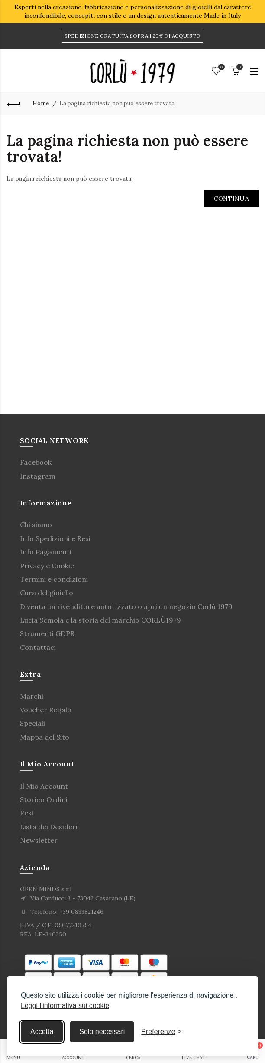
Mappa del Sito (44, 737)
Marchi (31, 696)
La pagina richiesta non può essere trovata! (117, 103)
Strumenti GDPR (47, 633)
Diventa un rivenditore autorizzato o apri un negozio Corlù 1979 (126, 606)
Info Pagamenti (45, 552)
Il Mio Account (44, 786)
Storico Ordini (44, 799)
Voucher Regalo (45, 709)
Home (40, 103)
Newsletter (39, 840)
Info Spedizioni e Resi (55, 538)
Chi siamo (36, 524)
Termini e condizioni (54, 579)
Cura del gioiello (46, 592)
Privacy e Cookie (47, 565)
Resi (26, 813)
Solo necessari (102, 1031)
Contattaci (38, 647)
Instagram (37, 476)
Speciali (32, 723)
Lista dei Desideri (49, 826)
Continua (231, 198)
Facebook (36, 462)
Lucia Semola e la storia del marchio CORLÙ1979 (100, 620)
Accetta (41, 1031)
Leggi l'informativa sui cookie (65, 1005)
